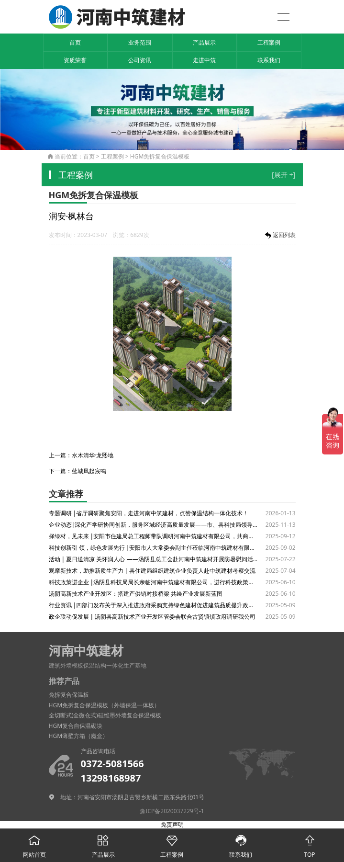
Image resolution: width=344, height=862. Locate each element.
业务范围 (139, 42)
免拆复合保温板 (69, 695)
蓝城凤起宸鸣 (89, 471)
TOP (309, 843)
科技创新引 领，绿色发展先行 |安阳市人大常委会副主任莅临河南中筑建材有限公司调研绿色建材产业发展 (153, 548)
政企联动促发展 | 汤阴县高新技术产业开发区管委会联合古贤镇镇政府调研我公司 (152, 616)
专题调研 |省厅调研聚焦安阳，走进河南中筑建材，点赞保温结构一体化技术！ (149, 513)
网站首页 (34, 843)
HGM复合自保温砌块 (76, 726)
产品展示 (204, 42)
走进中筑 (204, 60)
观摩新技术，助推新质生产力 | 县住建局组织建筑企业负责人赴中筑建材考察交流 (152, 571)
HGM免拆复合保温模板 (160, 156)
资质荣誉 (75, 60)
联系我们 (268, 60)
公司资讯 (139, 60)
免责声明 (172, 824)
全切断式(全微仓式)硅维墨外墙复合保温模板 (105, 715)
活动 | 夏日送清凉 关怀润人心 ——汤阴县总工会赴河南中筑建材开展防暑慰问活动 (153, 559)
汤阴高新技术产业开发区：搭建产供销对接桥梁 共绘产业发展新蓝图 (135, 594)
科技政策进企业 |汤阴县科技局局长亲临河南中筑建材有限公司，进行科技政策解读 (153, 582)
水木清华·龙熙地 (92, 455)
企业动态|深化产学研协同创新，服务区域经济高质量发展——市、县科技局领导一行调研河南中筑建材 (153, 525)
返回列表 (279, 235)
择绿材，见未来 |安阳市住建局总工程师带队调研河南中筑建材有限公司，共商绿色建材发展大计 (153, 536)
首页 (75, 42)
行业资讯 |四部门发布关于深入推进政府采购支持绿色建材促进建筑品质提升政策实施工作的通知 (153, 605)
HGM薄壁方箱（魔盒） (79, 736)
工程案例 (268, 42)
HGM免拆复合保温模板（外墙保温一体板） (104, 705)
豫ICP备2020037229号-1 (172, 811)
